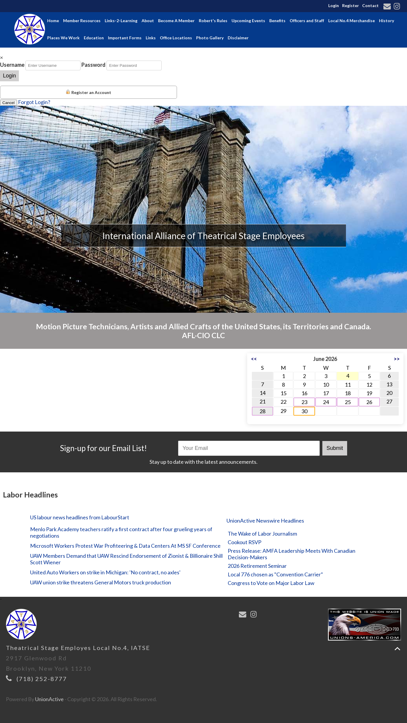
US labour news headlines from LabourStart (79, 517)
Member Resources (82, 20)
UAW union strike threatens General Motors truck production (100, 582)
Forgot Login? (34, 102)
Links (151, 37)
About (148, 20)
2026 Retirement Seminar (257, 565)
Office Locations (176, 37)
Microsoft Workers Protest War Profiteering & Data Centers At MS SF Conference (125, 545)
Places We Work (63, 37)
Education (94, 37)
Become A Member (176, 20)
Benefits (277, 20)
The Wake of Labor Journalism (262, 533)
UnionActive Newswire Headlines (265, 520)
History (386, 20)
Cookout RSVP (244, 542)
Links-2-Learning (121, 20)
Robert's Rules (213, 20)
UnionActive (49, 699)
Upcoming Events (248, 20)
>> (397, 359)
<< (254, 359)
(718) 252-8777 (42, 678)
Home (53, 20)
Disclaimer (238, 37)
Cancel (8, 102)
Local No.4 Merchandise (351, 20)
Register (350, 5)
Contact (370, 5)
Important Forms (125, 37)
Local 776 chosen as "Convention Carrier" (275, 574)
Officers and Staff (307, 20)
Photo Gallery (210, 37)
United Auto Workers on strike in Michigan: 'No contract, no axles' (105, 572)
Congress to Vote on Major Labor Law (271, 583)
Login (333, 5)
